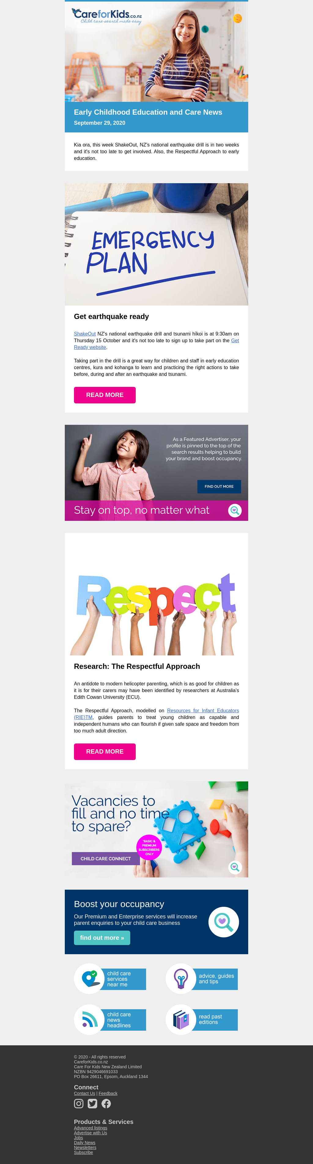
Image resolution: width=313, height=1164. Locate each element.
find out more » (102, 937)
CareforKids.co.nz (91, 1061)
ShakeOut (85, 333)
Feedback (108, 1093)
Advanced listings (90, 1127)
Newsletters (85, 1147)
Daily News (84, 1142)
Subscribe (83, 1152)
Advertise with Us (90, 1132)
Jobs (78, 1137)
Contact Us (84, 1093)
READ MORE (104, 394)
